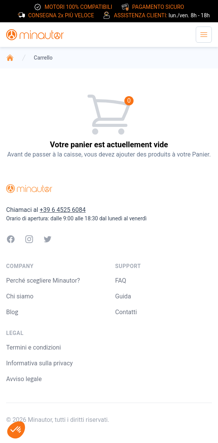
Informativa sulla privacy (39, 363)
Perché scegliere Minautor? (43, 280)
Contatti (126, 312)
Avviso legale (24, 379)
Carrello (43, 58)
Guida (123, 296)
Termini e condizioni (33, 347)
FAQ (120, 280)
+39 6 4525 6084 (63, 209)
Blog (12, 312)
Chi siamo (19, 296)
